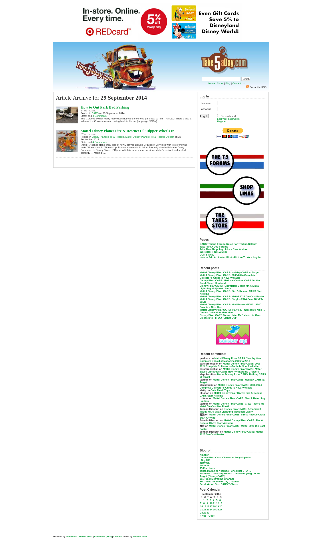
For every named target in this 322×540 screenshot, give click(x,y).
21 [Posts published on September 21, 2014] (201, 509)
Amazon (204, 454)
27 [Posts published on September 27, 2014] (220, 509)
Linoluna (117, 536)
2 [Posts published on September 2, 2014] (207, 500)
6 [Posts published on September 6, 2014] (220, 500)
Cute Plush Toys (220, 390)
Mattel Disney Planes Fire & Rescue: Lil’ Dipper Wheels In (127, 131)
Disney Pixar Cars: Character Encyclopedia (225, 457)
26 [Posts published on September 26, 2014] (217, 509)
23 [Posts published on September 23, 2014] (208, 509)
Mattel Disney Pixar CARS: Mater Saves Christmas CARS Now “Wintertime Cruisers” (231, 370)
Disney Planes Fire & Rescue (108, 136)
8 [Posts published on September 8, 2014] (204, 503)
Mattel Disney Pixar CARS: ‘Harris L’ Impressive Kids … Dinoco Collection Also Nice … (232, 311)
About (220, 83)
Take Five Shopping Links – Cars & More (224, 249)
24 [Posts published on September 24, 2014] (211, 509)
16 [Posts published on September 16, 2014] (208, 506)
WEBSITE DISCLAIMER (213, 252)
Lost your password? (228, 118)
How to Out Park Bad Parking (105, 107)
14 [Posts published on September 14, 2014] (201, 506)
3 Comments (100, 116)
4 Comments (100, 142)
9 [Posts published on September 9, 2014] (207, 503)
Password (205, 109)
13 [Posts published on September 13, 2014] (220, 503)
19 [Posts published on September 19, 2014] (217, 506)
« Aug (203, 515)
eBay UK (205, 460)
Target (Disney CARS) (212, 476)
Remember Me (229, 116)
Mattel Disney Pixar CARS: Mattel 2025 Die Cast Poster (232, 296)
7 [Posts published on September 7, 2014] (200, 503)
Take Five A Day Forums (214, 246)
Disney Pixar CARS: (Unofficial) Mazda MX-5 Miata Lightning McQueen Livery (229, 287)
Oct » (212, 515)
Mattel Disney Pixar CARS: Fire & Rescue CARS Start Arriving (231, 421)
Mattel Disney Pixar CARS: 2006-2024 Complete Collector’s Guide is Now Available (228, 276)
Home (211, 83)
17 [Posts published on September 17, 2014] (211, 506)
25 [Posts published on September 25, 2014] (214, 509)
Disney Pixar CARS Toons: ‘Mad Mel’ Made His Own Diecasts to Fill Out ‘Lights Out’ (230, 316)
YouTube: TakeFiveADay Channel (219, 481)
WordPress (71, 536)
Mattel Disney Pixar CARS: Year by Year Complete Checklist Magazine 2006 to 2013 (230, 359)
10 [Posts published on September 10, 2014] (211, 503)
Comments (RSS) (102, 536)
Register (222, 121)
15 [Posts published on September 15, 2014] (204, 506)
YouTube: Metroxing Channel (217, 479)
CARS (95, 113)
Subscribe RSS (258, 87)
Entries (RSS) (85, 536)
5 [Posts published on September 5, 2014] (216, 500)
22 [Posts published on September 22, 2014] (204, 509)
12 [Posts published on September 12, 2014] (217, 503)
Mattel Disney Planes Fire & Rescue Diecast (149, 136)
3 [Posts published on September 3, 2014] (210, 500)
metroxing (90, 111)
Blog (227, 83)
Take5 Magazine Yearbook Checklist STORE (225, 470)
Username (205, 103)
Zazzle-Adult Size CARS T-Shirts (219, 484)
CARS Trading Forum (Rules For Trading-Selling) (228, 244)
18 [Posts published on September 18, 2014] (214, 506)
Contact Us (238, 83)
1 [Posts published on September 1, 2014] (204, 500)
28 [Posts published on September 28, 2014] (201, 512)
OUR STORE (207, 254)
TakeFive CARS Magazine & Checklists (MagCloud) (230, 473)
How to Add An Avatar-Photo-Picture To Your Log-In (230, 257)
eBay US (205, 462)
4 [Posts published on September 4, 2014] (213, 500)
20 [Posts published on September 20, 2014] (220, 506)
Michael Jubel (140, 536)
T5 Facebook (207, 468)
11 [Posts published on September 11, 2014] (214, 503)
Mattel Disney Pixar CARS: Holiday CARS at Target (229, 272)
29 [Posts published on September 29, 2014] (204, 512)
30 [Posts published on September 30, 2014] (208, 512)
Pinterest (205, 465)
